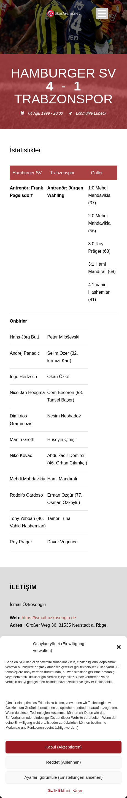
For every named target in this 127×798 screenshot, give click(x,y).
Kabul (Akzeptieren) (63, 747)
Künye (77, 791)
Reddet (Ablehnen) (63, 762)
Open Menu (102, 13)
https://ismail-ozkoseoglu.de (49, 617)
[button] (118, 647)
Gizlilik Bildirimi (59, 791)
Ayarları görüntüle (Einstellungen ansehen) (63, 777)
